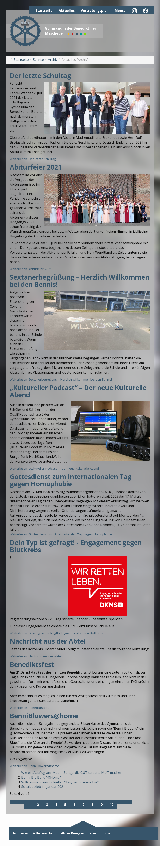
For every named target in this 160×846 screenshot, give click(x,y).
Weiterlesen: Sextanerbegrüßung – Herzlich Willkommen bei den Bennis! (61, 379)
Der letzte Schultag (40, 75)
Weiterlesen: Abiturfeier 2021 (31, 269)
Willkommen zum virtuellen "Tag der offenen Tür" (60, 782)
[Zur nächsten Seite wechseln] (120, 802)
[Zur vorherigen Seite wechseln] (20, 802)
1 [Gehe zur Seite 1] (29, 804)
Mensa (120, 10)
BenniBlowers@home (44, 715)
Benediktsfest (32, 664)
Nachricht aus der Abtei (48, 641)
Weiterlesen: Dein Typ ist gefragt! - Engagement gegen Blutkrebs (56, 633)
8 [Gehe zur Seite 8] (92, 804)
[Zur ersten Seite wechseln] (13, 802)
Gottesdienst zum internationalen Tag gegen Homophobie (70, 480)
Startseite (44, 10)
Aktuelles (67, 10)
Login (105, 833)
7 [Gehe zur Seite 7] (83, 804)
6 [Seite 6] (74, 804)
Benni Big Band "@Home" (41, 777)
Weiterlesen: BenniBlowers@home (34, 766)
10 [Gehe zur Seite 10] (111, 804)
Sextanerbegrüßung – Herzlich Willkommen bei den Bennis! (79, 281)
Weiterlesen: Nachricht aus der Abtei (36, 656)
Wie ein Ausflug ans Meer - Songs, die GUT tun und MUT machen (71, 772)
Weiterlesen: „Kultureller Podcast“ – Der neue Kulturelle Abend (54, 468)
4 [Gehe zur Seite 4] (56, 804)
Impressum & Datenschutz (35, 833)
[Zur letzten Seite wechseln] (128, 802)
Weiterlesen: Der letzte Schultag (33, 159)
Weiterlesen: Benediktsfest (29, 707)
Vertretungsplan (95, 10)
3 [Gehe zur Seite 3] (47, 804)
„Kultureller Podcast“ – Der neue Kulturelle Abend (78, 391)
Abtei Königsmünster (78, 833)
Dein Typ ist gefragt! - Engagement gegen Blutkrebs (76, 546)
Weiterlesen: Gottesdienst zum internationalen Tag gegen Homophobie (61, 534)
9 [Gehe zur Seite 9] (102, 804)
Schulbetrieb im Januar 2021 (43, 786)
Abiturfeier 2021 (36, 167)
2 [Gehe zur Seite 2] (38, 804)
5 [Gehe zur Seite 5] (65, 804)
